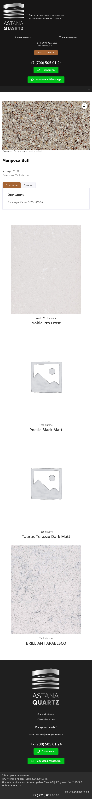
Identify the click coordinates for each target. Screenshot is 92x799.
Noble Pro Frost (46, 322)
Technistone (19, 151)
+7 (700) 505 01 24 (46, 62)
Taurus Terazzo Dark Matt (46, 536)
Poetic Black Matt (46, 429)
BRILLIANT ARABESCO (46, 643)
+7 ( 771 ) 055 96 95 (46, 795)
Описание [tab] (12, 185)
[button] (89, 89)
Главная (6, 151)
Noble (38, 318)
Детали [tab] (28, 185)
